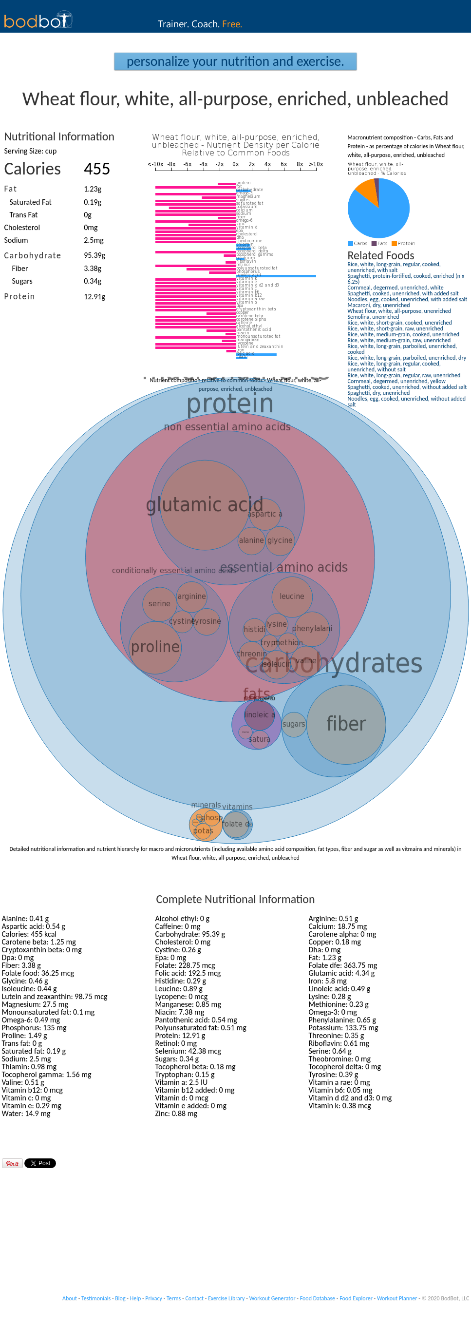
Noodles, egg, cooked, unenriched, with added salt (408, 299)
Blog (120, 1298)
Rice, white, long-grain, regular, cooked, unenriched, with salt (394, 267)
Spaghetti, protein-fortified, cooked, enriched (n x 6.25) (406, 278)
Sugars (22, 281)
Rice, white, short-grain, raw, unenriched (396, 328)
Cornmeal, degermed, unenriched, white (396, 287)
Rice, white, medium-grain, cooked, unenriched (404, 334)
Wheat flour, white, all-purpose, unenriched (400, 311)
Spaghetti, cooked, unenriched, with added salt (403, 293)
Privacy (153, 1298)
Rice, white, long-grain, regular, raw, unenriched (404, 375)
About (69, 1298)
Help (135, 1298)
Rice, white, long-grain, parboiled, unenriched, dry (407, 357)
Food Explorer (356, 1298)
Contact (194, 1298)
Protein (20, 296)
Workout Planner (397, 1298)
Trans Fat (24, 214)
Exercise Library (226, 1298)
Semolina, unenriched (373, 316)
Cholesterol (22, 227)
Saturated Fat (31, 202)
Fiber (20, 268)
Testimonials (96, 1298)
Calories (32, 168)
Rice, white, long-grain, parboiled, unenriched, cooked (402, 349)
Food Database (317, 1298)
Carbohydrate (33, 255)
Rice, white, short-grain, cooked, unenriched (400, 322)
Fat (11, 188)
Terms (174, 1298)
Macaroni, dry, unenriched (379, 305)
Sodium (16, 240)
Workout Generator (272, 1298)
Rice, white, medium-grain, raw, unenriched (399, 340)
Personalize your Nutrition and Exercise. (235, 61)
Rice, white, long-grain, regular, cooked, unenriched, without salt (394, 366)
